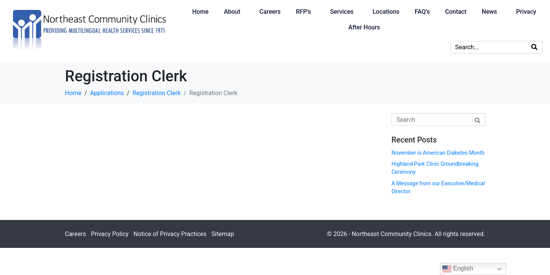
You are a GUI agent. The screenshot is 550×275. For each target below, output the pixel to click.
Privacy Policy (110, 234)
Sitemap (223, 234)
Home (200, 11)
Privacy (526, 11)
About (232, 11)
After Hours (364, 27)
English (457, 268)
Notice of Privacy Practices (169, 234)
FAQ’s (422, 11)
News (489, 11)
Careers (270, 11)
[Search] (534, 47)
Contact (455, 11)
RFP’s (303, 11)
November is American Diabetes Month (437, 153)
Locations (385, 11)
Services (341, 11)
